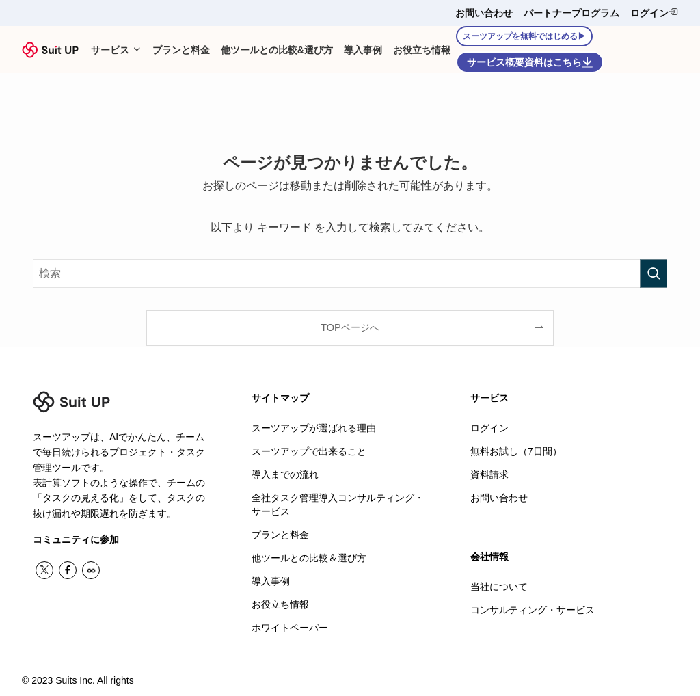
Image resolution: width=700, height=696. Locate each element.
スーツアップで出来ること (309, 450)
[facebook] (68, 570)
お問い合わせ (484, 13)
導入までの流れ (285, 473)
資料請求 (489, 473)
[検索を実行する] (653, 273)
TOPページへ (350, 327)
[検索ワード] (350, 273)
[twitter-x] (44, 570)
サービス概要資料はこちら (530, 62)
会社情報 (489, 555)
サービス (489, 397)
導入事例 (271, 579)
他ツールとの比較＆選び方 (309, 555)
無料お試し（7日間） (516, 450)
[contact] (91, 570)
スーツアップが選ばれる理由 (314, 428)
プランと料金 (280, 533)
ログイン (654, 12)
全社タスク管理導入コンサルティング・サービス (338, 503)
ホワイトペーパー (290, 624)
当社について (499, 585)
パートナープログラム (571, 13)
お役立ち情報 (280, 601)
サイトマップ (280, 397)
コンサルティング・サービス (532, 608)
